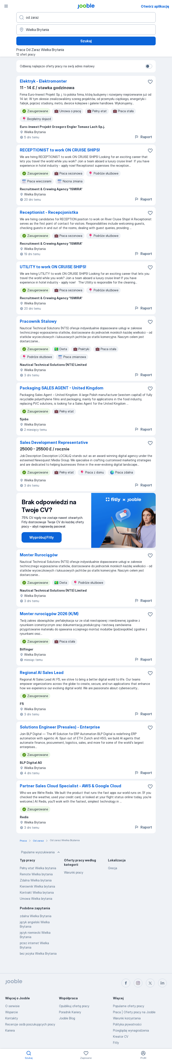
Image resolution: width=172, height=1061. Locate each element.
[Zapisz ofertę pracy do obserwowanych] (150, 81)
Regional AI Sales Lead (42, 672)
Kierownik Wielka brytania (37, 886)
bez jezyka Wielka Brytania (38, 953)
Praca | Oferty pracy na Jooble (134, 1012)
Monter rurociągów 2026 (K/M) (49, 613)
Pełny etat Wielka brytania (38, 868)
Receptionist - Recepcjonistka (49, 212)
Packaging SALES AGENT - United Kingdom (61, 388)
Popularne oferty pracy (128, 1006)
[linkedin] (162, 983)
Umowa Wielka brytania (36, 898)
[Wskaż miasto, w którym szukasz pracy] (86, 29)
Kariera (10, 1030)
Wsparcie (11, 1012)
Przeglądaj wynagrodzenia (131, 1030)
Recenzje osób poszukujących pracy (30, 1024)
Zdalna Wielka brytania (36, 880)
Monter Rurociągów (39, 555)
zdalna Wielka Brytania (35, 916)
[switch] (148, 66)
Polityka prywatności (127, 1024)
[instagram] (138, 983)
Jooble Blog (67, 1018)
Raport (143, 137)
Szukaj (86, 41)
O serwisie (12, 1006)
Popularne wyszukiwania (41, 852)
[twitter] (150, 983)
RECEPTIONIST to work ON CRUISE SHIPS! (60, 150)
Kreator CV (120, 1036)
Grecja (112, 868)
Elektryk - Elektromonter (43, 81)
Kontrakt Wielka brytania (37, 892)
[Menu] (6, 6)
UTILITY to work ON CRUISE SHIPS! (53, 267)
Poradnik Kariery (70, 1012)
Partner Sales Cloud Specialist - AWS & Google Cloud (70, 786)
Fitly (116, 1042)
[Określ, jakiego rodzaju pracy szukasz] (86, 17)
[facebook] (125, 983)
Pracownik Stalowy (38, 321)
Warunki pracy (73, 872)
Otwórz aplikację (155, 6)
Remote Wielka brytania (36, 874)
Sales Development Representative (54, 442)
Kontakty (11, 1018)
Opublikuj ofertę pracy (74, 1006)
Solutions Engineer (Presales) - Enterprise (60, 727)
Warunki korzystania (127, 1018)
